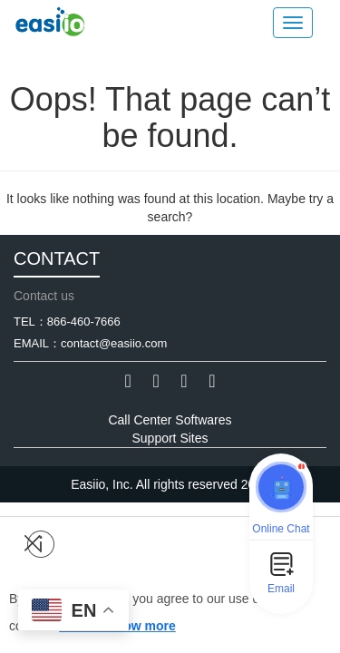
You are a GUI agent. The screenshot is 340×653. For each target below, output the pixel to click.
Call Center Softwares (169, 420)
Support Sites (169, 438)
